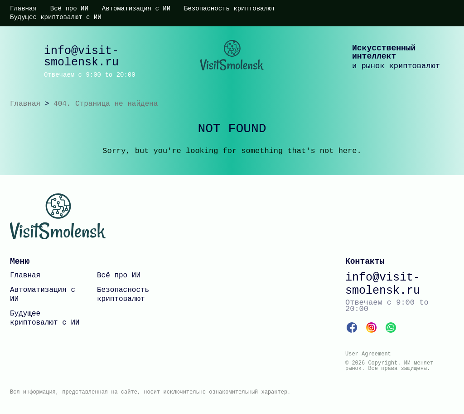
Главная (23, 8)
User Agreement (368, 354)
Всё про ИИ (69, 8)
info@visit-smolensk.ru (81, 56)
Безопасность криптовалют (230, 8)
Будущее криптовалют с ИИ (56, 17)
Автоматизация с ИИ (136, 8)
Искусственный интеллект (384, 52)
